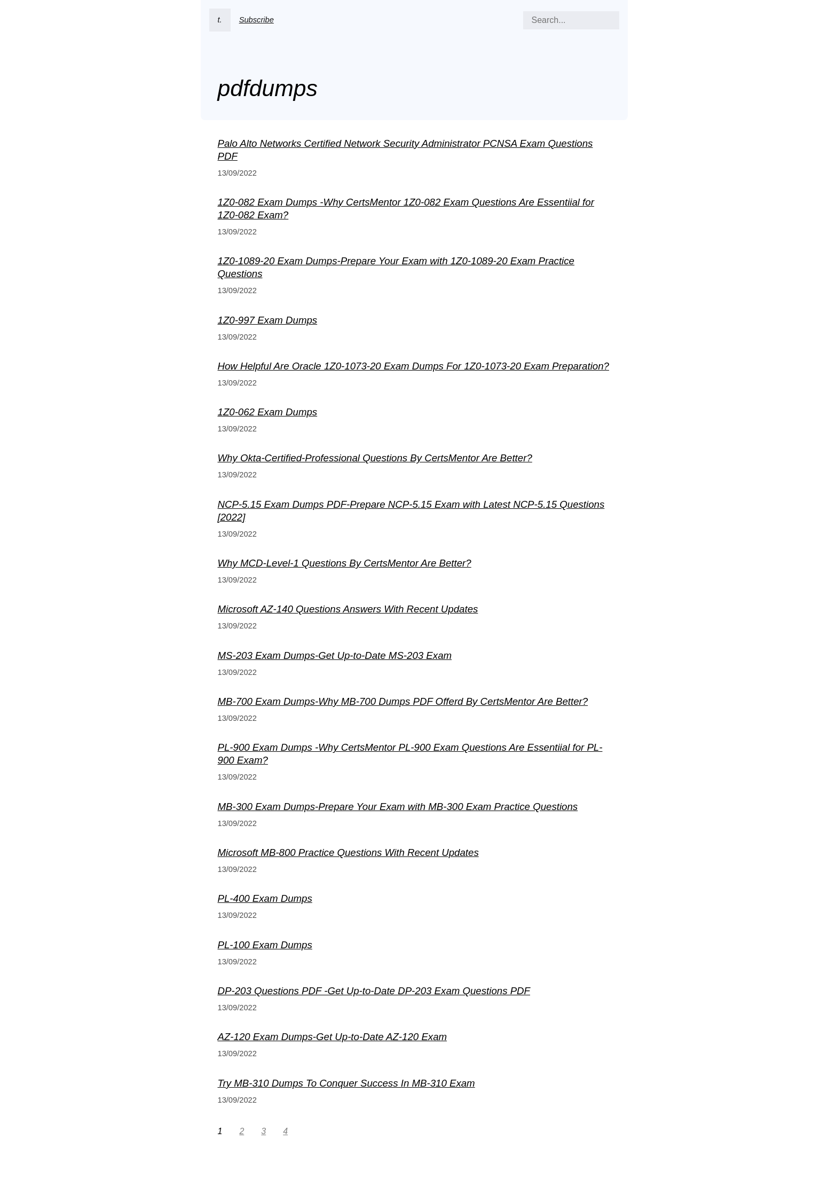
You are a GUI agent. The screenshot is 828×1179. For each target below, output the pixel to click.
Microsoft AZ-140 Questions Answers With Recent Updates (348, 609)
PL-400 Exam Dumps (265, 898)
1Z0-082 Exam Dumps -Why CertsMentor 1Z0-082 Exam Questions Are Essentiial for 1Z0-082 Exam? (406, 208)
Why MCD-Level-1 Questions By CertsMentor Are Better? (344, 563)
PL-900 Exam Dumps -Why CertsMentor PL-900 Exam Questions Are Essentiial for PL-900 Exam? (410, 754)
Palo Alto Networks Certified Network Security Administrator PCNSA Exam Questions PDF (405, 150)
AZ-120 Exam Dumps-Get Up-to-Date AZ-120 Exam (332, 1036)
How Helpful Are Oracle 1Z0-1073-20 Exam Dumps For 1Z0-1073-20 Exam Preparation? (413, 366)
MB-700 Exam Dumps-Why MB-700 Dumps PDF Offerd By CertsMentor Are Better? (403, 701)
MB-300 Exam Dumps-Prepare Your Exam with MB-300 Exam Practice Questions (398, 806)
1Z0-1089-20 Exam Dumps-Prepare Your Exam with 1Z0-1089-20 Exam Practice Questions (396, 267)
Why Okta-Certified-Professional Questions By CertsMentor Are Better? (375, 457)
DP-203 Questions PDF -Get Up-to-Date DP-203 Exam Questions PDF (374, 990)
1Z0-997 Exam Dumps (268, 320)
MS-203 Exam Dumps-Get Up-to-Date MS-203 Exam (335, 655)
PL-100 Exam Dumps (265, 944)
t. (220, 19)
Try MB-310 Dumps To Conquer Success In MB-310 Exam (346, 1083)
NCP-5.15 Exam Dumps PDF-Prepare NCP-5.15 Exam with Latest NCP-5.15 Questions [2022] (411, 511)
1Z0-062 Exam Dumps (268, 412)
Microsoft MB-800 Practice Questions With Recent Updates (348, 852)
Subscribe (256, 19)
